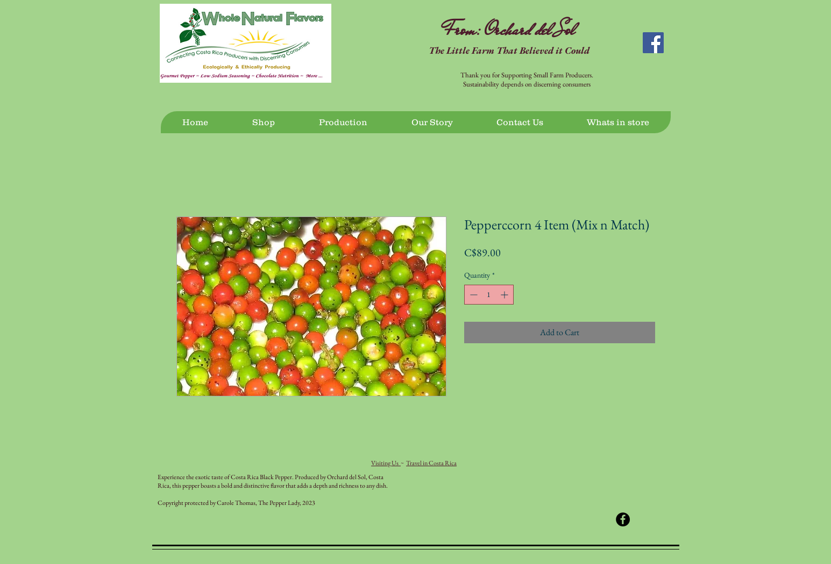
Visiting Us (386, 463)
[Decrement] (472, 294)
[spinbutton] (489, 294)
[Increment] (505, 294)
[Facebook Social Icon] (653, 42)
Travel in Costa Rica (431, 463)
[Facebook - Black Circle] (623, 519)
